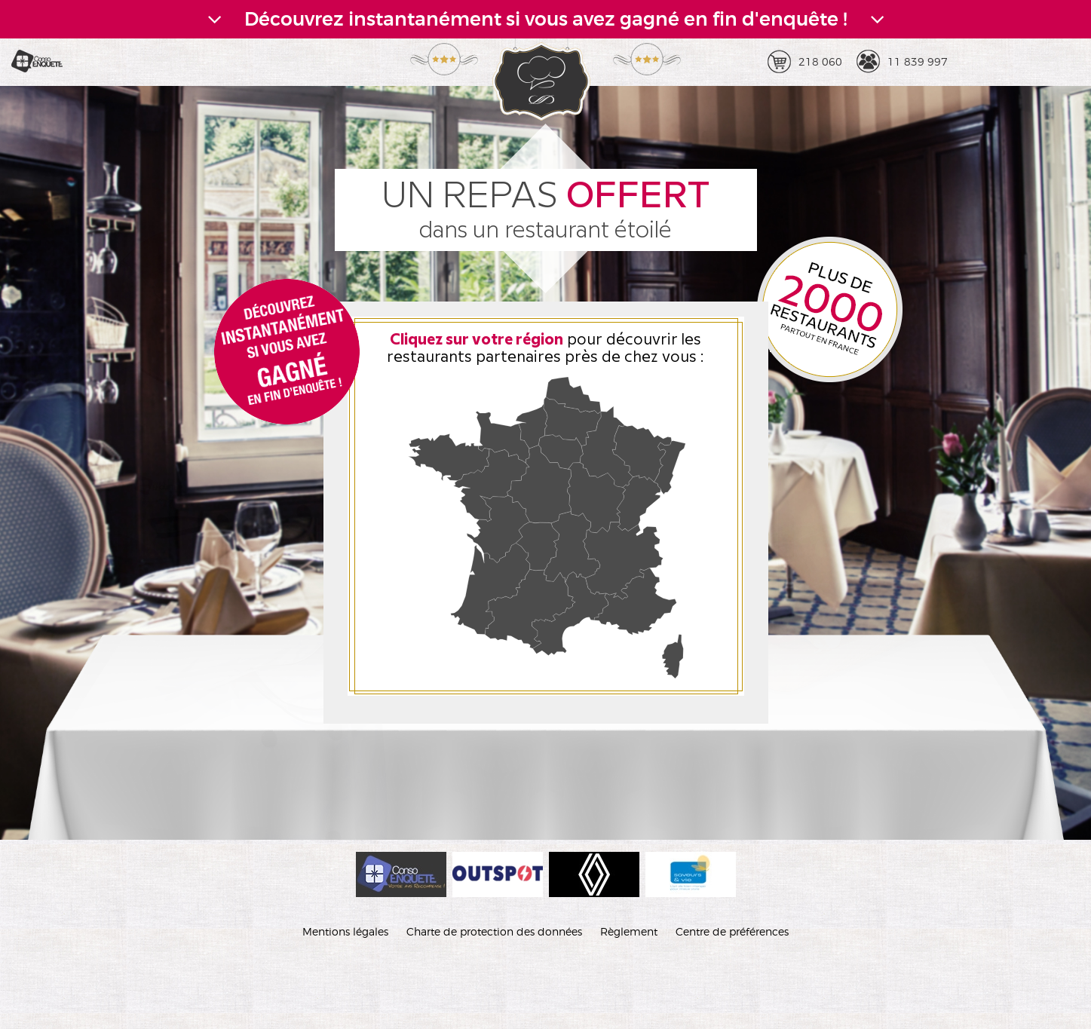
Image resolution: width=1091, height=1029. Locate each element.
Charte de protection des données (494, 931)
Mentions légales (345, 931)
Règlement (628, 931)
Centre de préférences (732, 931)
